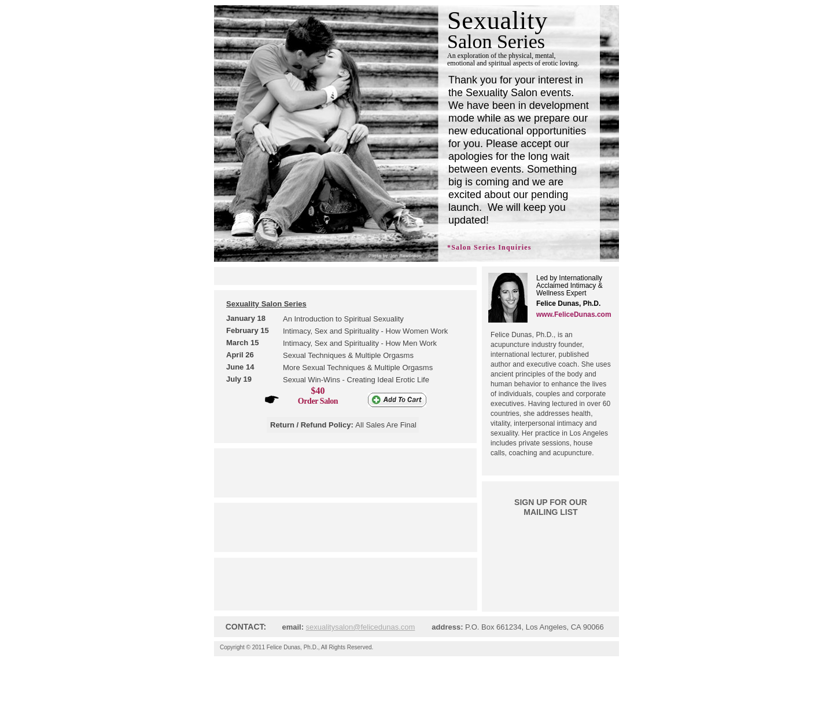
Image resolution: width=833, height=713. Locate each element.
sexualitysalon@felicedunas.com (360, 627)
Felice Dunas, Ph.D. (292, 647)
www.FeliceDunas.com (573, 314)
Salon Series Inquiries (491, 247)
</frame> (547, 548)
